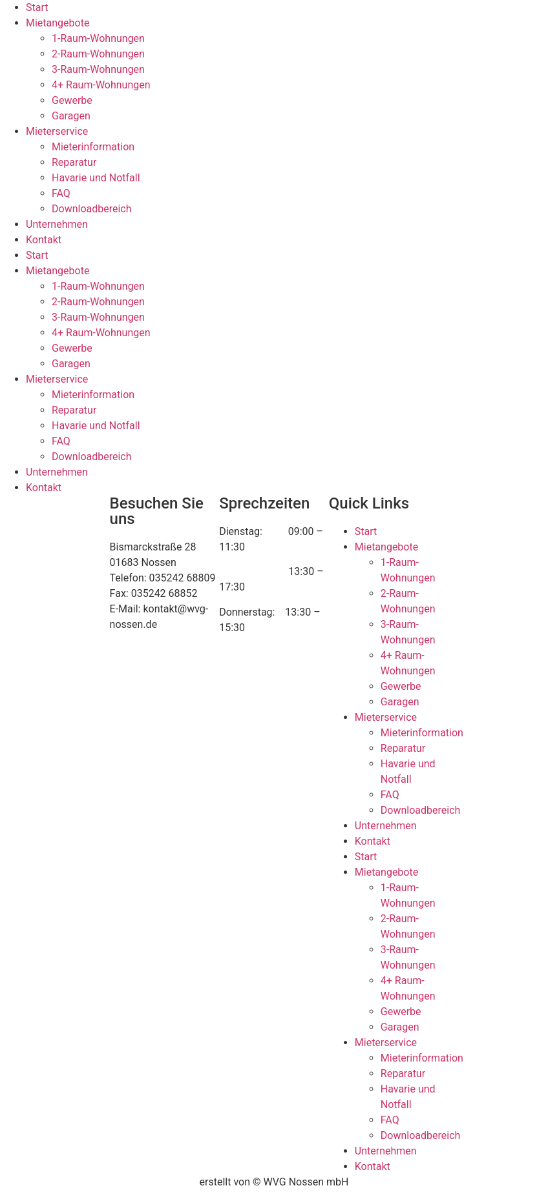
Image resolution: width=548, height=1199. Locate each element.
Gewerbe (72, 100)
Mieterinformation (93, 147)
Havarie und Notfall (96, 178)
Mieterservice (57, 131)
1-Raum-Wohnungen (98, 38)
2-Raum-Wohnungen (98, 54)
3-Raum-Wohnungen (98, 69)
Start (37, 7)
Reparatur (74, 162)
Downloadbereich (92, 209)
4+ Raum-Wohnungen (101, 85)
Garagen (71, 116)
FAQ (61, 193)
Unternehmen (57, 224)
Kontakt (43, 240)
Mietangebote (57, 23)
